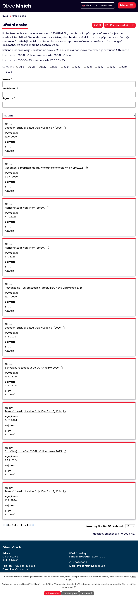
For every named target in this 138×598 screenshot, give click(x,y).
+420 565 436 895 (24, 565)
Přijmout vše (52, 593)
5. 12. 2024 (11, 420)
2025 (9, 72)
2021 (89, 66)
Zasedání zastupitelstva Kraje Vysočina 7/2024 (35, 491)
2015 (21, 66)
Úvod (5, 16)
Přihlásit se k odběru (119, 25)
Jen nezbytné (70, 593)
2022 (101, 66)
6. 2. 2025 (10, 336)
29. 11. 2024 (11, 460)
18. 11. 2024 (11, 500)
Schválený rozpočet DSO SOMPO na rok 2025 (34, 367)
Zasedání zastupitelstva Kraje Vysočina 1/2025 (35, 327)
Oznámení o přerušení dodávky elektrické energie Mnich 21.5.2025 (46, 167)
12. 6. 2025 (11, 136)
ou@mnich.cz (20, 569)
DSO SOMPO (57, 60)
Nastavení (87, 593)
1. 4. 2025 (10, 256)
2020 (77, 66)
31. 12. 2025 (11, 385)
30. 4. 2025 (11, 176)
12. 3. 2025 (11, 296)
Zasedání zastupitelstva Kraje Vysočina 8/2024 (35, 411)
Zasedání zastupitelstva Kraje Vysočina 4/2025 (35, 127)
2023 (112, 66)
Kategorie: (8, 66)
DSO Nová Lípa (62, 55)
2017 (43, 66)
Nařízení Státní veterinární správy (27, 207)
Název (7, 79)
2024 (124, 66)
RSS (97, 25)
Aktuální (10, 150)
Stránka (13, 525)
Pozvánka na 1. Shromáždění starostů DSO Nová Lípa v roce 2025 (44, 287)
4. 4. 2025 (10, 216)
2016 (32, 66)
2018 (54, 66)
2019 (66, 66)
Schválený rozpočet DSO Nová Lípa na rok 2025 (35, 451)
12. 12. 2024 (11, 376)
